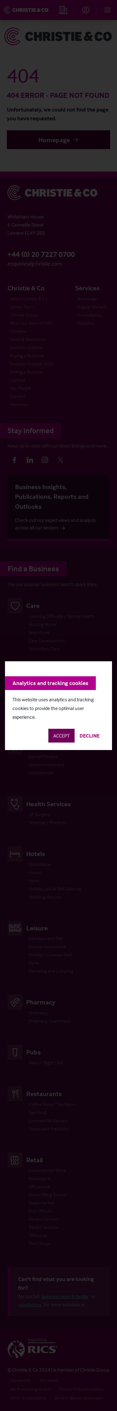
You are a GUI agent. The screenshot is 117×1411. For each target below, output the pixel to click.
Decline (90, 736)
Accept (61, 736)
